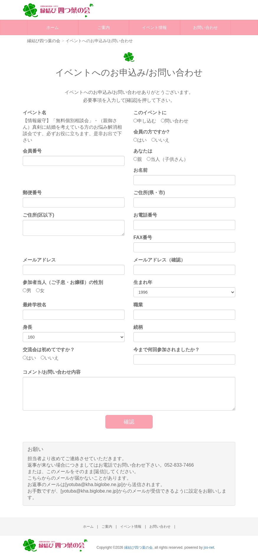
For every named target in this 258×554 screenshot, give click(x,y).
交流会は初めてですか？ (49, 349)
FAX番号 (142, 237)
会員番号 (32, 150)
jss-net (209, 547)
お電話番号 (145, 215)
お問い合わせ (205, 27)
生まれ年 (142, 282)
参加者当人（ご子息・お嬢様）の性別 (63, 282)
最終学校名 (34, 304)
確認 (129, 422)
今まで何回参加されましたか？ (166, 349)
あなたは (142, 150)
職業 (138, 304)
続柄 (138, 327)
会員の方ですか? (151, 131)
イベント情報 (154, 27)
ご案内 (103, 27)
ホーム (52, 27)
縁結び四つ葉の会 (138, 547)
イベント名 (34, 112)
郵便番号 (32, 192)
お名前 (140, 170)
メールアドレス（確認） (159, 259)
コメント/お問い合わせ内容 (52, 372)
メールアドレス (39, 259)
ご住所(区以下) (38, 215)
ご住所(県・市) (149, 192)
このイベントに (149, 112)
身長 (27, 327)
